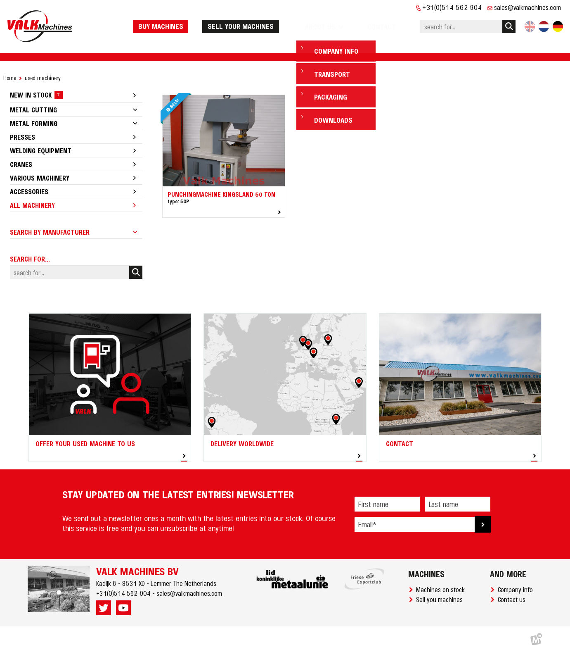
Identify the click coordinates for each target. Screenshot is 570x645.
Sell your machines (261, 22)
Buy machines (181, 22)
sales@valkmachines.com (527, 7)
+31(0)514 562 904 (452, 7)
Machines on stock (442, 581)
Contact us (513, 591)
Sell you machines (441, 591)
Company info (517, 581)
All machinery (32, 197)
